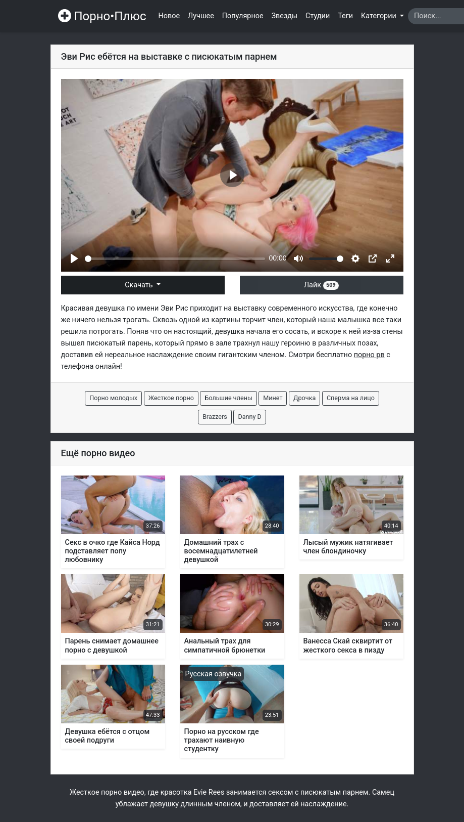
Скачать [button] (139, 285)
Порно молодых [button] (113, 398)
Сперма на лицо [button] (351, 398)
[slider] (175, 259)
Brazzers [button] (214, 416)
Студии (317, 16)
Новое (169, 16)
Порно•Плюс (102, 16)
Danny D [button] (249, 416)
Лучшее (201, 16)
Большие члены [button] (228, 398)
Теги (345, 16)
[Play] (74, 258)
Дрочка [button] (304, 398)
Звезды (285, 16)
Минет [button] (272, 398)
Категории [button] (379, 16)
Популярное (243, 16)
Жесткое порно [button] (171, 398)
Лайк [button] (321, 285)
